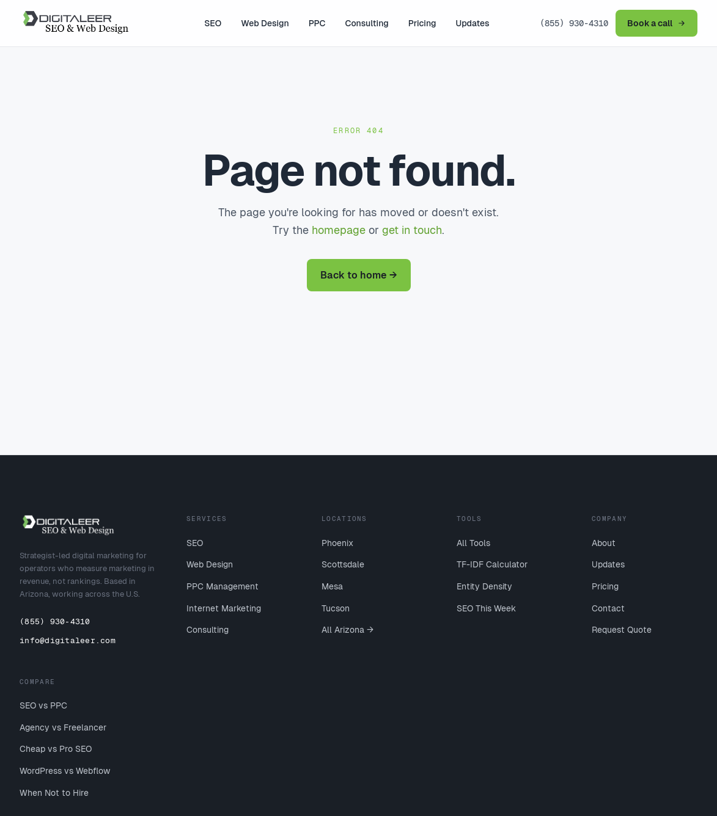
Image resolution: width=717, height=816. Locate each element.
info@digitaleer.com (68, 640)
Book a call (656, 23)
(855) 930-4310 (574, 23)
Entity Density (484, 586)
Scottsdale (343, 564)
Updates (473, 23)
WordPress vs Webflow (65, 771)
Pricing (422, 23)
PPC (317, 23)
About (604, 543)
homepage (339, 230)
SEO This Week (486, 608)
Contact (608, 608)
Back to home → (358, 275)
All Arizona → (347, 630)
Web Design (265, 23)
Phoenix (337, 543)
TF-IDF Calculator (492, 564)
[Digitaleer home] (87, 23)
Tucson (336, 608)
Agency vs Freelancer (63, 727)
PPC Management (222, 586)
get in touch (412, 230)
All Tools (473, 543)
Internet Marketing (223, 608)
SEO (212, 23)
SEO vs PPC (43, 705)
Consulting (367, 23)
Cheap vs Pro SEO (56, 749)
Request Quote (622, 630)
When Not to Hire (54, 793)
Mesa (332, 586)
